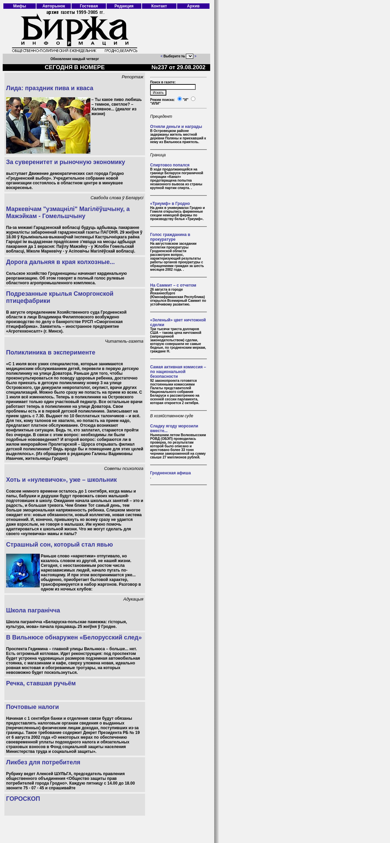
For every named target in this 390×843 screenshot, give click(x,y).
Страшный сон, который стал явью (59, 544)
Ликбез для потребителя (43, 762)
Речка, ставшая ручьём (41, 683)
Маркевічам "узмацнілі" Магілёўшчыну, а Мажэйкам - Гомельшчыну (68, 212)
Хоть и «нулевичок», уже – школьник (61, 479)
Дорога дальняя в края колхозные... (60, 262)
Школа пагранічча (33, 610)
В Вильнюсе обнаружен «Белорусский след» (74, 637)
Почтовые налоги (32, 707)
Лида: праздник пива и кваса (49, 88)
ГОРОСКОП (23, 798)
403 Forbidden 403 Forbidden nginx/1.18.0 (189, 56)
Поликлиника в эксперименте (50, 352)
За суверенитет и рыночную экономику (65, 162)
